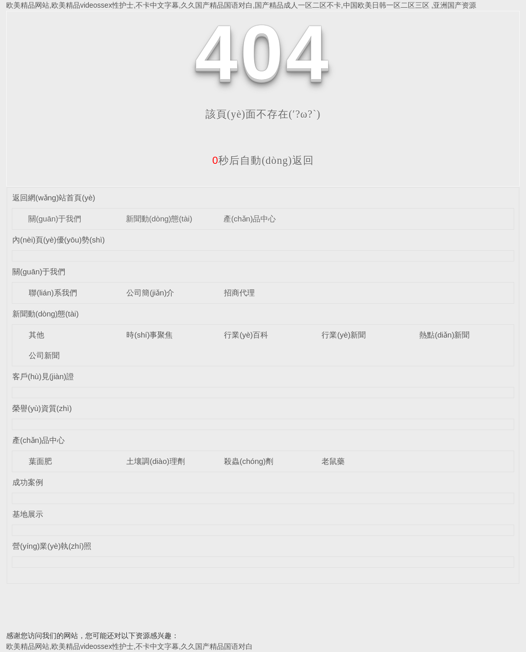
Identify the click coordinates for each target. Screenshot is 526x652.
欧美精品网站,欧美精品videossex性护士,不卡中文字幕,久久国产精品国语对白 (129, 646)
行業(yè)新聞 (344, 334)
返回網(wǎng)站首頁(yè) (53, 197)
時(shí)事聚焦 (149, 334)
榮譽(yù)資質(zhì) (42, 408)
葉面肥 (40, 461)
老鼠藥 (333, 461)
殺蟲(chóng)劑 (248, 461)
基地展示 (27, 514)
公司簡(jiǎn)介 (150, 292)
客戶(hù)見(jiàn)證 (43, 376)
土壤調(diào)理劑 (155, 461)
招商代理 (239, 292)
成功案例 (27, 482)
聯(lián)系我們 (53, 292)
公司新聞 (44, 355)
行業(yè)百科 (246, 334)
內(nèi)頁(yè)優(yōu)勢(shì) (58, 239)
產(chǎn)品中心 (249, 218)
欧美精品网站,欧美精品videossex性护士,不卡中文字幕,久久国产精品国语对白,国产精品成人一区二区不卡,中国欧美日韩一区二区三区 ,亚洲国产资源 (241, 5)
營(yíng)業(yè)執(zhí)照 (51, 546)
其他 (36, 334)
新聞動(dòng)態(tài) (159, 218)
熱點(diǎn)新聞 (444, 334)
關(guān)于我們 (54, 218)
